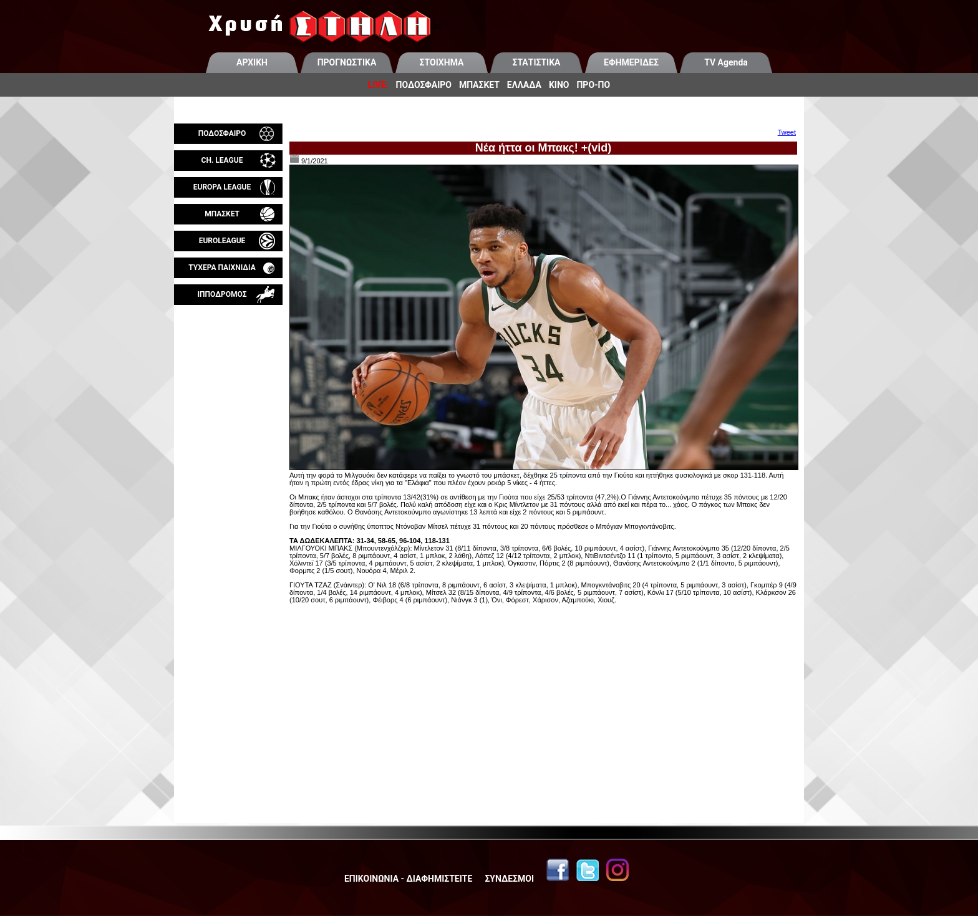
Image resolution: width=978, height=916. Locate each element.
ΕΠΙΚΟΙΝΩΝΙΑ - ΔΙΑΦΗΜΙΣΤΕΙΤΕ (408, 879)
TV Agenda (726, 62)
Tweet (787, 132)
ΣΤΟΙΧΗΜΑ (442, 62)
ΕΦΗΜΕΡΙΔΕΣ (631, 62)
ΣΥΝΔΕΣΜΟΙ (509, 879)
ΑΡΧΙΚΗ (252, 62)
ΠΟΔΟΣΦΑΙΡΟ (424, 85)
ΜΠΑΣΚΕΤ (479, 85)
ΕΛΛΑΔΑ (524, 85)
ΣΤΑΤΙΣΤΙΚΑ (536, 62)
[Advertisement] (228, 451)
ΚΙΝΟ (559, 85)
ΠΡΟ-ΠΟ (593, 85)
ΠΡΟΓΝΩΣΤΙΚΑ (347, 62)
